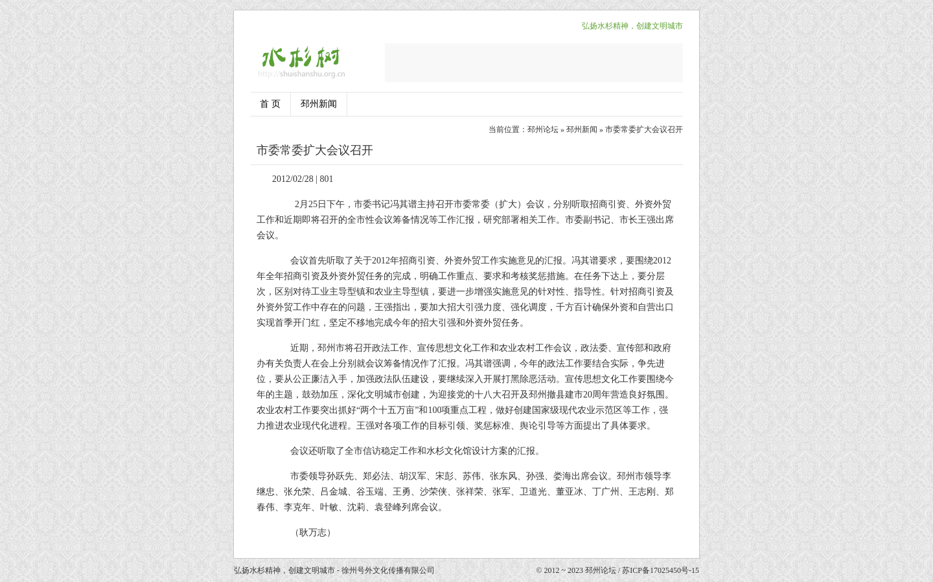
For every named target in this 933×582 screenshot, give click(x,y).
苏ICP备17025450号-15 (660, 570)
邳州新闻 (319, 104)
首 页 (270, 104)
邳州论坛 (543, 129)
